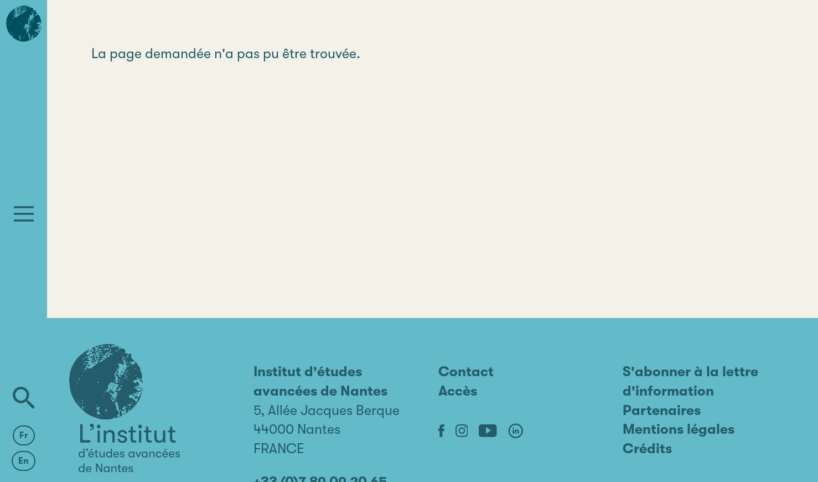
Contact (466, 371)
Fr (23, 435)
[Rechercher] (24, 398)
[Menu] (23, 213)
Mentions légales (678, 429)
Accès (457, 391)
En (23, 461)
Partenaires (662, 410)
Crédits (647, 448)
